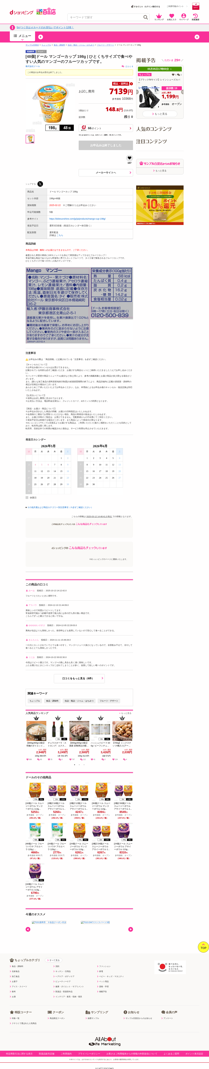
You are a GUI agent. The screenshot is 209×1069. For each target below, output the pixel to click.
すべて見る (53, 960)
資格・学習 (103, 986)
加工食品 (14, 976)
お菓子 (14, 981)
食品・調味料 (59, 45)
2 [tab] (79, 765)
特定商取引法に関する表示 (19, 1053)
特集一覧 (14, 1018)
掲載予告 (102, 992)
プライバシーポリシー (89, 1053)
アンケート (167, 1018)
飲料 (13, 992)
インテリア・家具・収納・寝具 (67, 997)
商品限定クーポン (56, 1018)
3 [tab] (84, 765)
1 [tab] (74, 765)
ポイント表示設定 (194, 1053)
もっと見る (126, 713)
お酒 (13, 997)
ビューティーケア (62, 981)
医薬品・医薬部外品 (63, 992)
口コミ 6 (127, 66)
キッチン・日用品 (62, 971)
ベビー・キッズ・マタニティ (110, 976)
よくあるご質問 (171, 1053)
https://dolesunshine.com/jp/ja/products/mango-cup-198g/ (77, 219)
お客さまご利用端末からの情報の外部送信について (131, 1053)
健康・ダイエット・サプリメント (68, 986)
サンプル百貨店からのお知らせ (138, 1018)
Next (131, 739)
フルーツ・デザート (105, 45)
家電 (100, 971)
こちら (60, 235)
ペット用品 (103, 981)
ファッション (104, 966)
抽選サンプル (92, 1018)
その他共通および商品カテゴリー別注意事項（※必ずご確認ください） (60, 507)
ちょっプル (46, 45)
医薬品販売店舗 (46, 1053)
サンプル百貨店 (32, 45)
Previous (29, 739)
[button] (40, 37)
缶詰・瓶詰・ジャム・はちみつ (81, 45)
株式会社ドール (33, 66)
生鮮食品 (14, 971)
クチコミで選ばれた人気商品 (23, 1023)
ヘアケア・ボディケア (63, 976)
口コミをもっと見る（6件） (82, 678)
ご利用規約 (66, 1053)
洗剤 (56, 966)
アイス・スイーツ (18, 986)
